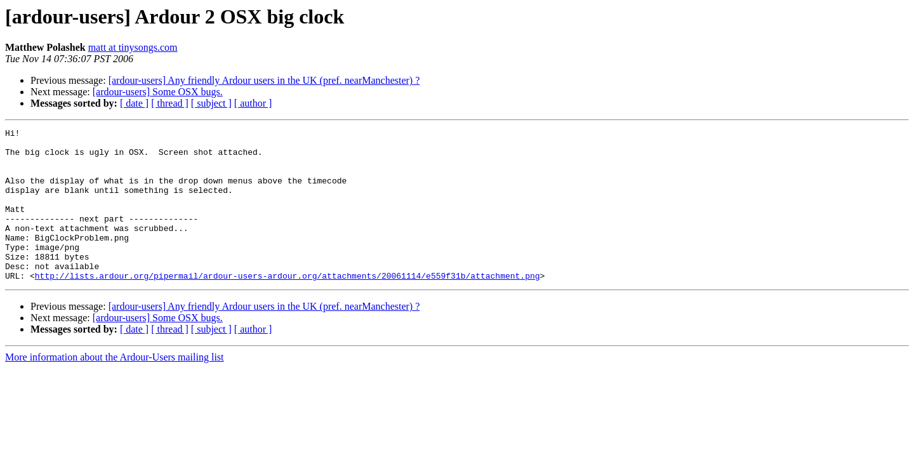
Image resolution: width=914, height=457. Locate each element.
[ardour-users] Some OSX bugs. (158, 91)
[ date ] (134, 103)
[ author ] (253, 103)
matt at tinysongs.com (133, 47)
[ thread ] (170, 103)
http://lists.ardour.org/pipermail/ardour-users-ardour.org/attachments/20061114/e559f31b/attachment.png (287, 306)
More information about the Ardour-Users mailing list (114, 387)
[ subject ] (211, 103)
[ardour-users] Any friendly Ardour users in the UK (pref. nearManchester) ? (264, 80)
